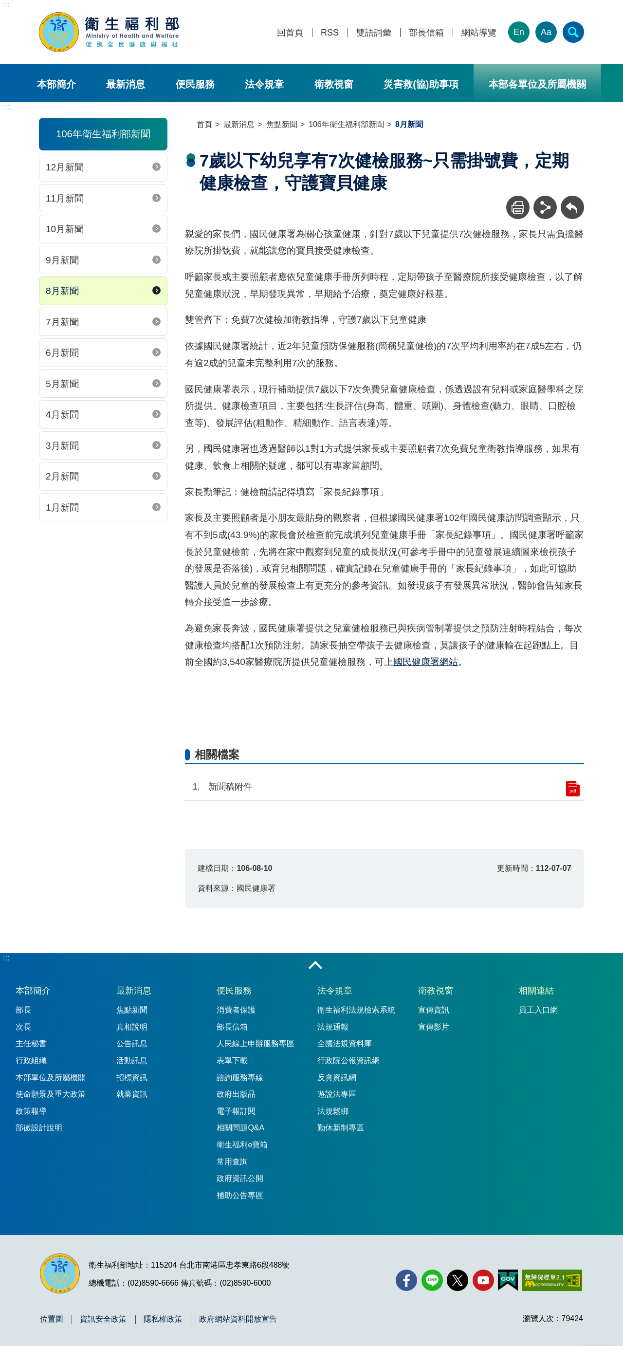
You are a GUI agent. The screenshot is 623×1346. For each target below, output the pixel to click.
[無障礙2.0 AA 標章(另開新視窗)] (552, 1280)
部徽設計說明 (39, 1128)
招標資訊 (131, 1077)
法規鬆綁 (332, 1111)
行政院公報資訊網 (348, 1060)
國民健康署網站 (425, 662)
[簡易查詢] (573, 32)
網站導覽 (478, 32)
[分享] (545, 207)
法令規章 (264, 84)
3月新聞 (62, 446)
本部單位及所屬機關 (51, 1077)
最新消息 (125, 84)
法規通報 (332, 1027)
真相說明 (131, 1027)
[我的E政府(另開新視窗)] (508, 1280)
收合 (315, 966)
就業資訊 (131, 1094)
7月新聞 (62, 322)
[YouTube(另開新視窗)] (483, 1280)
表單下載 (232, 1060)
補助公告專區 (240, 1195)
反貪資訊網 (336, 1077)
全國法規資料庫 (344, 1043)
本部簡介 (56, 84)
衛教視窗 (333, 84)
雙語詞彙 (373, 32)
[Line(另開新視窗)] (432, 1280)
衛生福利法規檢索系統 (356, 1010)
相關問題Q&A (240, 1128)
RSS (330, 32)
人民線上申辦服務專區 (255, 1043)
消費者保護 (236, 1010)
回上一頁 (572, 200)
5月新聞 (62, 384)
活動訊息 (131, 1060)
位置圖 (51, 1319)
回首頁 (290, 32)
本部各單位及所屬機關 (537, 84)
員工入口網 (538, 1010)
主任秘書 (31, 1043)
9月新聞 (62, 260)
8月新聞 (62, 291)
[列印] (518, 207)
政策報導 (31, 1111)
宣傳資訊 (433, 1010)
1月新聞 (62, 507)
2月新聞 (62, 476)
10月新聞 (65, 229)
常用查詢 (232, 1162)
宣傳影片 (433, 1027)
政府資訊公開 (240, 1178)
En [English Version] (518, 32)
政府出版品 (236, 1094)
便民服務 (195, 84)
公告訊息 (131, 1043)
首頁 (204, 124)
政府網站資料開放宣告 (238, 1319)
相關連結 (536, 991)
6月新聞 (62, 353)
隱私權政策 (163, 1319)
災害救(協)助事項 (421, 84)
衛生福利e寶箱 (242, 1145)
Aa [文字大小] (546, 32)
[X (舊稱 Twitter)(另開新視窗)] (457, 1280)
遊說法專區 (336, 1094)
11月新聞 (65, 198)
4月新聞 (62, 414)
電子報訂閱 (236, 1111)
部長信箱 (426, 32)
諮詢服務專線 (240, 1077)
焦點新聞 (281, 124)
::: (6, 4)
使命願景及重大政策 (51, 1094)
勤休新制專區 (340, 1128)
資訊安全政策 (103, 1319)
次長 (23, 1027)
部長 (23, 1010)
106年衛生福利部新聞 (346, 124)
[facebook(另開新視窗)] (406, 1280)
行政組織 (31, 1060)
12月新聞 (65, 167)
